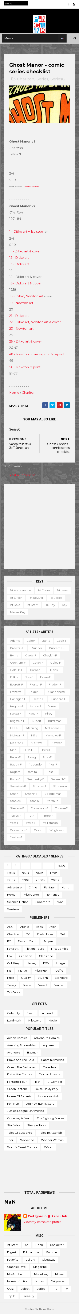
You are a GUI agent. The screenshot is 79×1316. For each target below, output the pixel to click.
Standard (61, 979)
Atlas (39, 928)
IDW (46, 965)
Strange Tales (36, 1127)
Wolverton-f (40, 831)
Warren (59, 986)
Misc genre (31, 896)
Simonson (60, 788)
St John (43, 979)
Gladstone (46, 957)
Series (42, 81)
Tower (27, 986)
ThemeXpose (46, 1310)
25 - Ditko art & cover (25, 343)
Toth (51, 817)
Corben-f (36, 671)
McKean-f (17, 737)
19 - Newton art (21, 305)
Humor (12, 896)
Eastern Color (27, 943)
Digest (11, 1254)
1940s (11, 874)
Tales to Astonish (50, 1134)
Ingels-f (36, 708)
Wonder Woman (52, 1141)
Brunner (36, 649)
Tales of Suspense (19, 1134)
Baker (31, 642)
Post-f (47, 759)
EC (9, 943)
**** (36, 867)
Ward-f (51, 824)
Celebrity (13, 1014)
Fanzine (51, 1254)
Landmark (14, 1022)
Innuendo (48, 1014)
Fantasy (49, 889)
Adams (15, 642)
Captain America (52, 1061)
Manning (32, 730)
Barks (46, 642)
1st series (16, 606)
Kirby (49, 715)
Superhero (42, 903)
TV (66, 1290)
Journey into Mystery (40, 1105)
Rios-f (53, 766)
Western (13, 911)
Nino (13, 751)
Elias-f (29, 678)
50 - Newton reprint (25, 369)
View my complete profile (42, 1223)
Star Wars (13, 1127)
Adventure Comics (46, 1039)
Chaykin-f (50, 657)
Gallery (30, 1261)
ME (9, 972)
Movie (52, 1022)
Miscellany (41, 1275)
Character (57, 1246)
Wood (60, 831)
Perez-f (47, 751)
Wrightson (17, 839)
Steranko (52, 802)
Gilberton (25, 957)
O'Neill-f (29, 751)
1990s (25, 881)
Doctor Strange (49, 1076)
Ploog (32, 759)
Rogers (15, 773)
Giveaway (48, 1261)
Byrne (14, 657)
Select (24, 1290)
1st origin (34, 599)
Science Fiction (17, 903)
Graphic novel (16, 1268)
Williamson (17, 831)
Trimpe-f (16, 824)
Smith (14, 795)
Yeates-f (37, 839)
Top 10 (11, 1297)
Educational (31, 1254)
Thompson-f (39, 810)
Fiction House (34, 950)
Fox (9, 957)
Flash (36, 1083)
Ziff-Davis (13, 994)
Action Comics (17, 1039)
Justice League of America (25, 1112)
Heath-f (38, 700)
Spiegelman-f (54, 795)
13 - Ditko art (19, 266)
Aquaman (49, 1047)
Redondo (35, 766)
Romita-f (33, 773)
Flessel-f (36, 686)
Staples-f (16, 802)
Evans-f (45, 678)
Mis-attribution (17, 1275)
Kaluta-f (16, 715)
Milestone (35, 1022)
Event (31, 1014)
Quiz (10, 1290)
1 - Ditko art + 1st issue (26, 233)
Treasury (28, 1297)
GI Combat (54, 1083)
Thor (10, 1141)
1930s (61, 867)
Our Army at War (18, 1119)
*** (25, 867)
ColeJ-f (56, 664)
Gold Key (13, 965)
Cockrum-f (18, 664)
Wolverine (27, 1141)
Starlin (34, 802)
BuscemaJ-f (57, 649)
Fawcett (13, 950)
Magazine (40, 1268)
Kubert (37, 722)
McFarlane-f (54, 730)
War (60, 903)
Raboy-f (16, 766)
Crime (33, 889)
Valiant (42, 986)
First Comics (59, 950)
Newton (57, 744)
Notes (39, 1283)
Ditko (14, 678)
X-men (48, 1149)
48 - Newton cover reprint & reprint (37, 356)
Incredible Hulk (48, 1098)
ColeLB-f (16, 671)
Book (39, 1246)
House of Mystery (46, 1090)
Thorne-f (16, 817)
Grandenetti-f (58, 693)
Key (30, 614)
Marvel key (47, 614)
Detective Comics (19, 1076)
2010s (55, 881)
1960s (39, 874)
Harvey (31, 965)
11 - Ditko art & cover (25, 253)
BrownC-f (17, 649)
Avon (53, 928)
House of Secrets (19, 1098)
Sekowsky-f (35, 781)
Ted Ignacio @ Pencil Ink (47, 1218)
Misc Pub (41, 972)
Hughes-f (17, 708)
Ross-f (51, 773)
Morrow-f (38, 744)
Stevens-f (17, 810)
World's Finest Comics (22, 1149)
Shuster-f (39, 788)
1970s (53, 874)
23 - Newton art (21, 330)
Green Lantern (17, 1090)
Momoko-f (53, 737)
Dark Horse (45, 935)
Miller (35, 737)
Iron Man (13, 1105)
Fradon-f (55, 686)
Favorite (13, 1261)
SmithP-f (31, 795)
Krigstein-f (17, 722)
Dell (62, 935)
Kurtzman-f (56, 722)
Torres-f (35, 817)
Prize (10, 979)
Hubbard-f (58, 700)
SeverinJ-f (58, 781)
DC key (15, 614)
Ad (26, 1246)
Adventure (14, 889)
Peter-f (15, 759)
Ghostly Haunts (31, 188)
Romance (52, 896)
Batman (32, 1054)
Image (60, 965)
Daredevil (49, 1069)
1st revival (53, 599)
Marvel (23, 972)
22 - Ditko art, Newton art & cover (35, 324)
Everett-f (16, 686)
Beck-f (62, 642)
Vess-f (34, 824)
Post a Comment (22, 477)
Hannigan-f (18, 700)
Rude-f (15, 781)
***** (48, 867)
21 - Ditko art (19, 317)
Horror (66, 889)
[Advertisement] (39, 528)
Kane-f (34, 715)
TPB (55, 1290)
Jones (52, 708)
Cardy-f (30, 657)
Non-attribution (17, 1283)
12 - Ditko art (19, 259)
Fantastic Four (17, 1083)
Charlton (26, 81)
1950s (25, 874)
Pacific (58, 972)
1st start (52, 606)
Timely (11, 986)
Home (14, 394)
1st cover (44, 592)
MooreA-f (17, 744)
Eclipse (48, 943)
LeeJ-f (15, 730)
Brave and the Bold (20, 1061)
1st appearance (20, 592)
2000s (40, 881)
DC (28, 935)
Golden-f (35, 693)
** (16, 867)
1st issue (15, 599)
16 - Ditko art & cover (25, 285)
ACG (10, 928)
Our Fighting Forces (50, 1119)
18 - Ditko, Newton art (26, 298)
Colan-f (38, 664)
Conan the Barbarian (21, 1069)
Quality (26, 979)
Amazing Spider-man (21, 1047)
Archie (24, 928)
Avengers (13, 1054)
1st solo (35, 606)
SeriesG (58, 81)
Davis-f (55, 671)
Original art (58, 1283)
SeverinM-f (18, 788)
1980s (11, 881)
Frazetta (16, 693)
